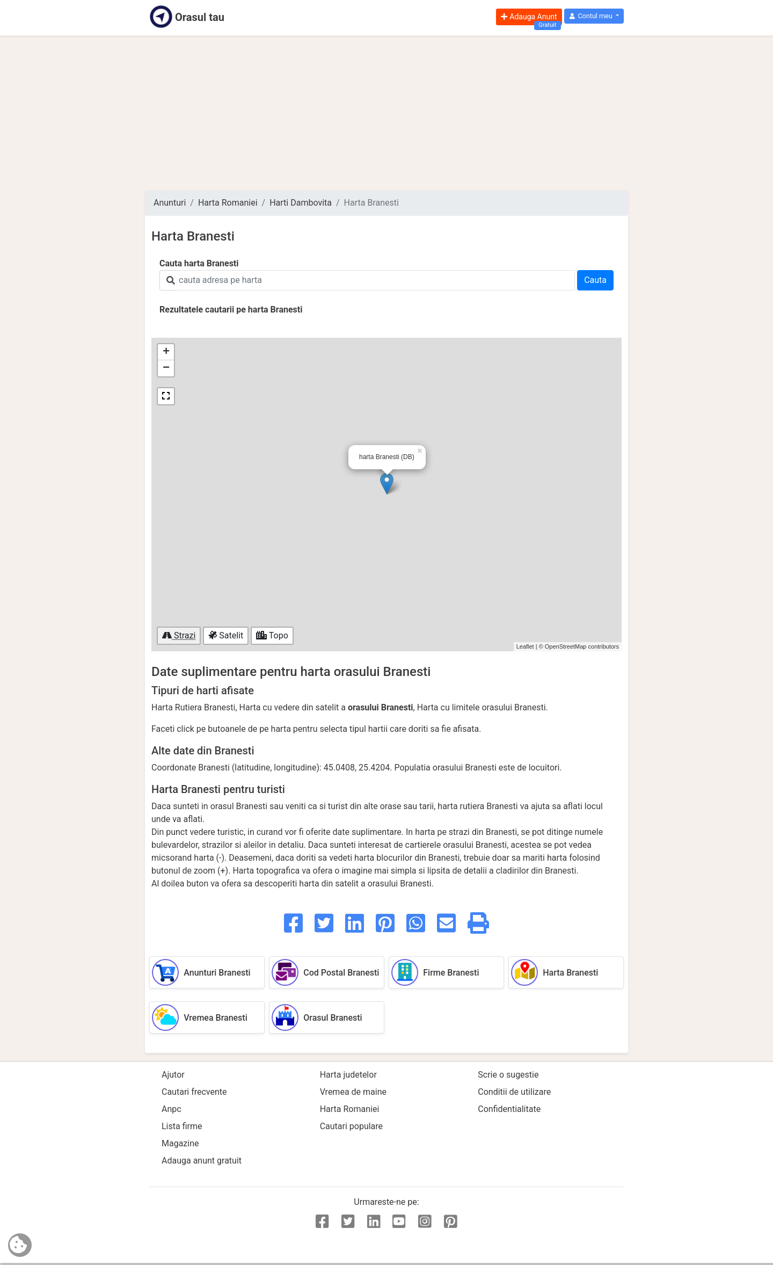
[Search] (376, 280)
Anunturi (170, 203)
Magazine (180, 1143)
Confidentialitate (509, 1109)
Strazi (178, 635)
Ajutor (173, 1075)
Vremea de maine (353, 1092)
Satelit (225, 635)
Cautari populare (351, 1126)
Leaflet (525, 646)
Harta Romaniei (228, 203)
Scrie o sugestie (508, 1075)
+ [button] (166, 352)
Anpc (171, 1109)
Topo (272, 635)
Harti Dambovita (300, 203)
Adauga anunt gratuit (202, 1160)
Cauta (595, 280)
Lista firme (182, 1126)
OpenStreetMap (566, 646)
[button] (594, 16)
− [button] (166, 368)
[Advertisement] (386, 113)
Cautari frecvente (194, 1092)
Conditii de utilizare (514, 1092)
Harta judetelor (348, 1075)
